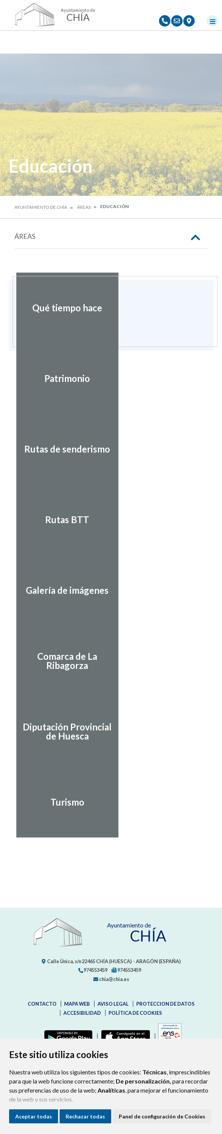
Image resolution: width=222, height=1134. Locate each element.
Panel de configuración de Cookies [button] (162, 1116)
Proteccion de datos (165, 1004)
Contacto (42, 1004)
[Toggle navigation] (212, 21)
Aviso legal (113, 1004)
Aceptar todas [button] (33, 1116)
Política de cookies (135, 1013)
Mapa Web (77, 1004)
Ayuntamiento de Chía (40, 207)
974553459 (92, 970)
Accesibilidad (82, 1013)
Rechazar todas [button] (85, 1116)
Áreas (84, 207)
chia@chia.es (111, 979)
